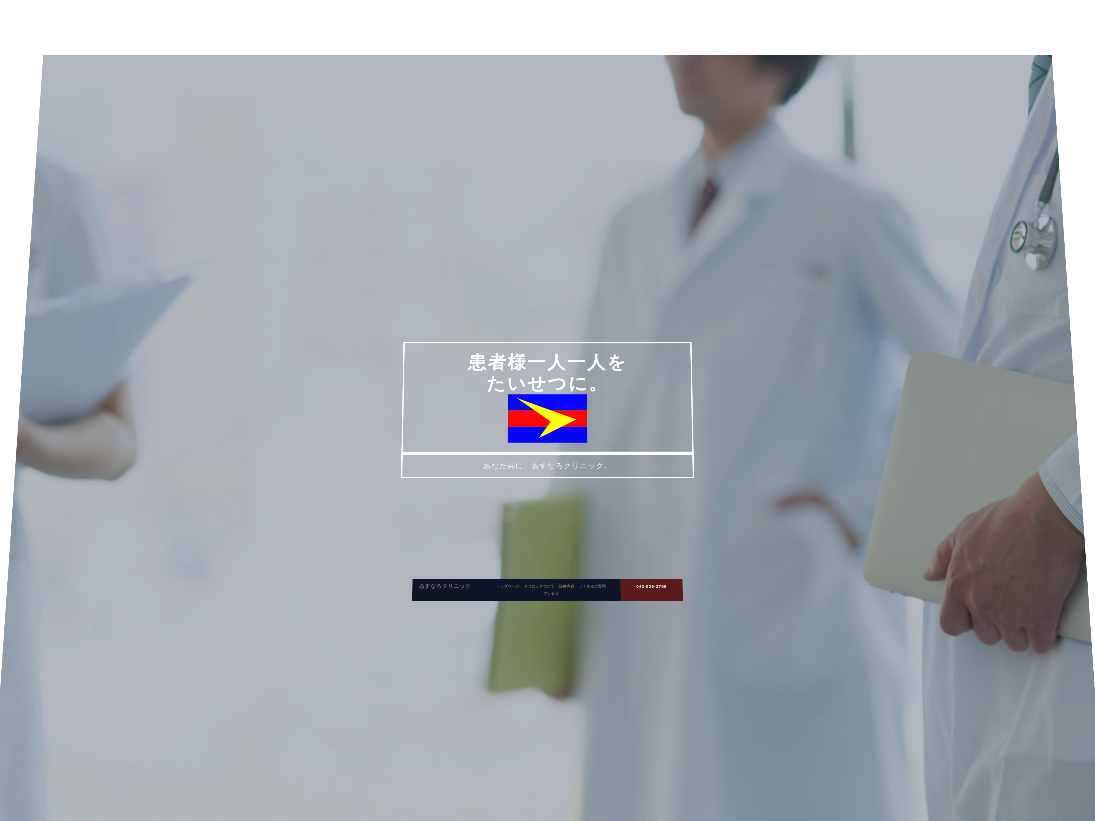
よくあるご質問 (589, 599)
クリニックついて (540, 599)
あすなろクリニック (454, 598)
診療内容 (565, 599)
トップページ (511, 599)
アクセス (551, 605)
